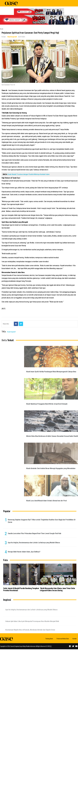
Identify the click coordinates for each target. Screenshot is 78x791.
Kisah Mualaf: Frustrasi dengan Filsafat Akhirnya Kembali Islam (28, 174)
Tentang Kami (49, 639)
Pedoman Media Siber (63, 639)
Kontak (74, 639)
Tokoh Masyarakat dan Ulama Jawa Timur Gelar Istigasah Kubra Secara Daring (57, 589)
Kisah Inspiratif (12, 37)
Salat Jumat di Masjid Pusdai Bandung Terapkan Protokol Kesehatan (21, 589)
